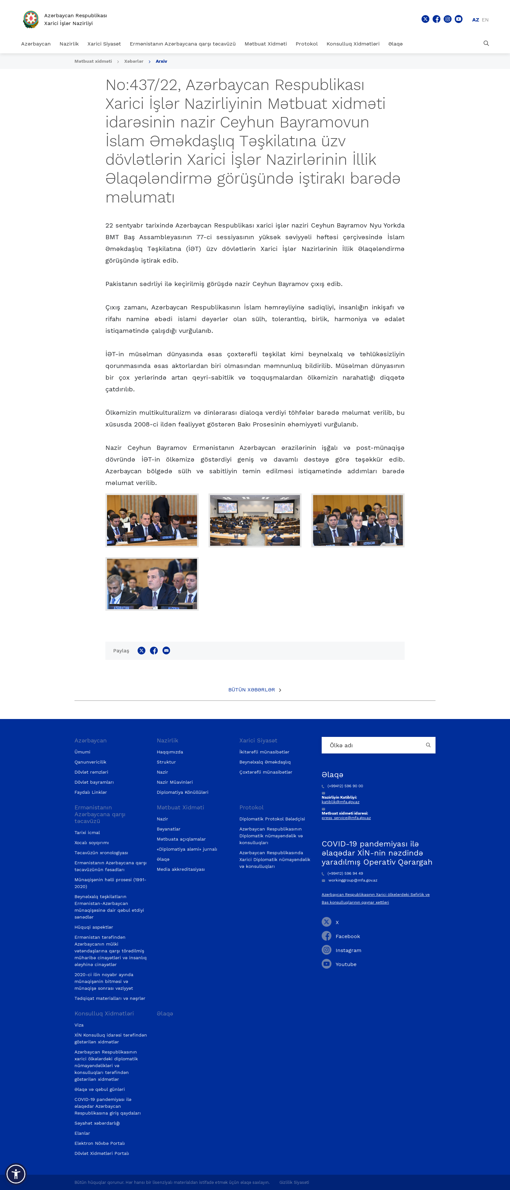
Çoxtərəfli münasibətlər (265, 772)
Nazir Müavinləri (175, 782)
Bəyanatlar (169, 828)
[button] (16, 1174)
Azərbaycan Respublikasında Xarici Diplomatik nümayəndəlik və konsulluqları (274, 859)
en (485, 20)
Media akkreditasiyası (181, 869)
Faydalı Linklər (90, 792)
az (475, 20)
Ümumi (82, 751)
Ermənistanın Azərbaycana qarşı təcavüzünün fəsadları (110, 866)
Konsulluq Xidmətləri (353, 44)
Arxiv (161, 61)
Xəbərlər (133, 61)
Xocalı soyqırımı (91, 842)
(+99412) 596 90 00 (342, 786)
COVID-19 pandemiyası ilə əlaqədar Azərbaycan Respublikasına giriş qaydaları (107, 1106)
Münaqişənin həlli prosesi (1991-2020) (110, 883)
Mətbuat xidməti (93, 61)
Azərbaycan (36, 44)
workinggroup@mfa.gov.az (349, 880)
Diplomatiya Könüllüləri (182, 792)
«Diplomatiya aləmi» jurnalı (187, 849)
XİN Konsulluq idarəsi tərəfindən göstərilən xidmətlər (110, 1038)
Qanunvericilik (90, 762)
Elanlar (82, 1133)
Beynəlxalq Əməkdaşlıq (265, 762)
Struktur (166, 762)
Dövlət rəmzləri (91, 772)
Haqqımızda (170, 751)
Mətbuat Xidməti (266, 44)
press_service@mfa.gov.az (346, 818)
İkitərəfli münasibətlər (264, 751)
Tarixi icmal (87, 832)
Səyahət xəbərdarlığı (97, 1123)
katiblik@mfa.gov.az (340, 802)
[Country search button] (429, 745)
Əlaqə (395, 44)
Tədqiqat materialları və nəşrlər (109, 998)
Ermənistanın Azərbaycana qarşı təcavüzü (183, 44)
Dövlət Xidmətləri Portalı (101, 1153)
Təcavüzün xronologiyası (101, 852)
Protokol (307, 44)
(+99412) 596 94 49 (342, 873)
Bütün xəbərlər (251, 690)
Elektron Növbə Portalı (99, 1143)
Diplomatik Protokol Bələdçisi (272, 818)
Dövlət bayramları (94, 782)
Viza (79, 1024)
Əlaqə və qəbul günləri (99, 1089)
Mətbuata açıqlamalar (181, 839)
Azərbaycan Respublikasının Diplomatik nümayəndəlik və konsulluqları (271, 835)
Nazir (162, 772)
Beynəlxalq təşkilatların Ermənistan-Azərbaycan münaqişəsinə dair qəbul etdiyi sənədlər (109, 907)
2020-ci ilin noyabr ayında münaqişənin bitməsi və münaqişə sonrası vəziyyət (103, 981)
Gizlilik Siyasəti (294, 1182)
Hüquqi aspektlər (93, 927)
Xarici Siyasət (104, 44)
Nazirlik (69, 44)
